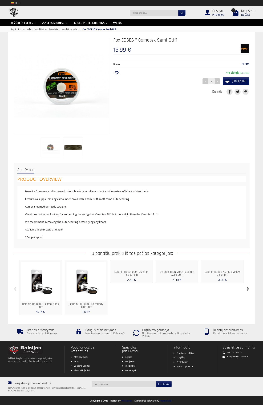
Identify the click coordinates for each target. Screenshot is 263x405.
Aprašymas (25, 169)
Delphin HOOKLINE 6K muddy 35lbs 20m (86, 305)
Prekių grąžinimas (184, 366)
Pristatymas (182, 361)
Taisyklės (180, 357)
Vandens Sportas (82, 365)
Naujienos (130, 361)
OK (181, 12)
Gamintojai (130, 370)
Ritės (76, 361)
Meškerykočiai (81, 356)
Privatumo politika (185, 353)
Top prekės (130, 365)
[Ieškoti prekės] (154, 13)
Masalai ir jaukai (82, 370)
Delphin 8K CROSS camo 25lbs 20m (40, 305)
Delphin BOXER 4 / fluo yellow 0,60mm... (222, 273)
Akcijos (128, 356)
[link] (229, 92)
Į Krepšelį (235, 81)
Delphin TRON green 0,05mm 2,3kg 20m (177, 273)
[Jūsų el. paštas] (124, 384)
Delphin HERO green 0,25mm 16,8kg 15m (131, 273)
